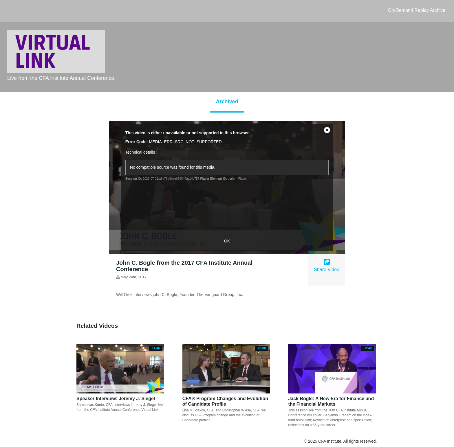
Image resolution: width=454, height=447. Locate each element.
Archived (227, 101)
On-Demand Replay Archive (416, 10)
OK (227, 241)
